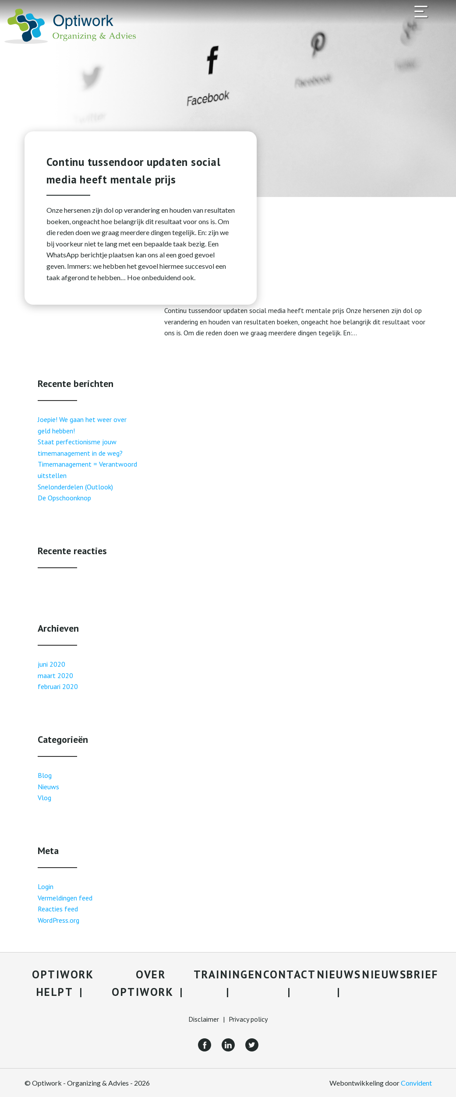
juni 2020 (51, 664)
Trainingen (228, 974)
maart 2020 (55, 675)
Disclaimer (203, 1019)
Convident (416, 1083)
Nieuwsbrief (400, 974)
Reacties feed (58, 908)
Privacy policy (248, 1019)
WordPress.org (58, 920)
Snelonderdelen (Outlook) (75, 486)
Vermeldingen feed (65, 897)
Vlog (44, 797)
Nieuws (48, 786)
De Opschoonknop (64, 497)
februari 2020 (58, 686)
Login (45, 886)
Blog (45, 775)
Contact (289, 974)
